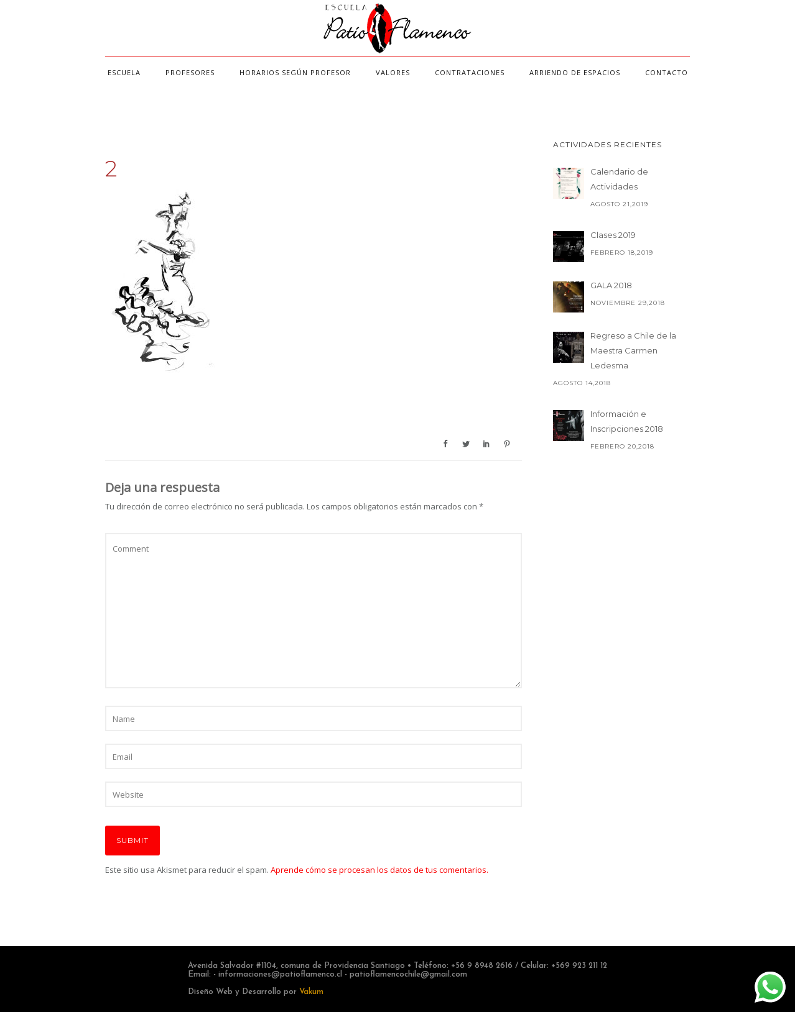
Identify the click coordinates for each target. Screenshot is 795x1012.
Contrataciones (469, 72)
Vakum (311, 992)
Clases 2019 (613, 235)
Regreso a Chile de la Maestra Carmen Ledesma (633, 350)
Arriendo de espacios (574, 72)
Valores (393, 72)
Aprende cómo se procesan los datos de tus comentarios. (379, 869)
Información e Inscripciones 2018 (626, 421)
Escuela (124, 72)
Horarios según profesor (295, 72)
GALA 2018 (611, 285)
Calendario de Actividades (619, 178)
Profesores (190, 72)
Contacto (666, 72)
